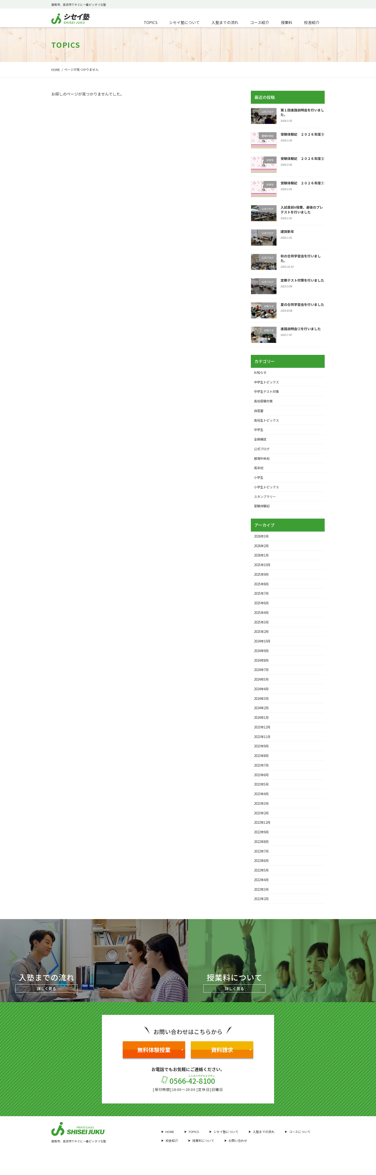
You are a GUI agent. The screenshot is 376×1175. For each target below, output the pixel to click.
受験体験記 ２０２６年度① (302, 183)
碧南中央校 (262, 460)
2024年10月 (263, 646)
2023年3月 (262, 812)
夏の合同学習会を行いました (302, 304)
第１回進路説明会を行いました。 (302, 112)
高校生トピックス (267, 421)
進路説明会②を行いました (301, 329)
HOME (168, 1142)
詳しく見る (46, 999)
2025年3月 (262, 626)
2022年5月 (262, 880)
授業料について (201, 1151)
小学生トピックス (267, 489)
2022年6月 (262, 870)
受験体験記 (262, 509)
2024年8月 (262, 666)
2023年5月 (262, 792)
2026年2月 (262, 549)
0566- (188, 1091)
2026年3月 (262, 539)
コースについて (298, 1142)
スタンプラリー (266, 499)
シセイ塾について (224, 1142)
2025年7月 (262, 597)
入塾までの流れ (262, 1142)
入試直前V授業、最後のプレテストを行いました (302, 209)
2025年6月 (262, 607)
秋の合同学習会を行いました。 (301, 258)
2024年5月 (262, 685)
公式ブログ (262, 450)
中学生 (259, 431)
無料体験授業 (160, 1060)
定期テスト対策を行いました (302, 280)
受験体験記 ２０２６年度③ (302, 134)
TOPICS (192, 1142)
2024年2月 (262, 714)
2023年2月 (262, 821)
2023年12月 (263, 734)
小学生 (259, 479)
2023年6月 (262, 783)
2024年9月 (262, 656)
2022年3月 (262, 899)
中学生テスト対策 (267, 392)
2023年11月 (263, 744)
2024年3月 (262, 705)
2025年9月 (262, 578)
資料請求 (231, 1060)
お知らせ (261, 372)
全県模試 (261, 440)
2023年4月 (262, 802)
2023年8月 (262, 763)
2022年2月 (262, 909)
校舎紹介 (170, 1151)
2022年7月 (262, 861)
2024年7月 (262, 675)
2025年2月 (262, 636)
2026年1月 (262, 558)
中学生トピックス (267, 382)
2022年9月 (262, 841)
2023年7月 (262, 773)
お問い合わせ (236, 1151)
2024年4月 (262, 695)
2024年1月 (262, 724)
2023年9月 (262, 753)
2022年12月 (263, 831)
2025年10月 (263, 568)
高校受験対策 (264, 401)
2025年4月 (262, 617)
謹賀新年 (287, 231)
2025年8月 (262, 588)
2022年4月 (262, 890)
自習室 (259, 411)
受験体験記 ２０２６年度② (302, 158)
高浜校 (259, 469)
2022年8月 (262, 851)
